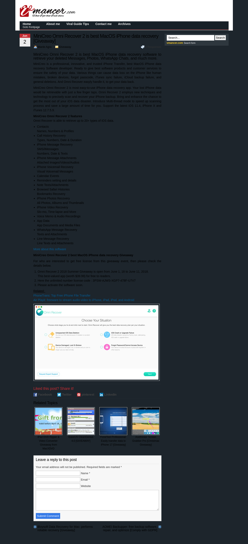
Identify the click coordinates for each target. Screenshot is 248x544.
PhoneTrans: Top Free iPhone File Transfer (62, 295)
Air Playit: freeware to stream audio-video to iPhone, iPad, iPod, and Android (83, 300)
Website (86, 486)
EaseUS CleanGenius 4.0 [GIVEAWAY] (81, 424)
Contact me (103, 24)
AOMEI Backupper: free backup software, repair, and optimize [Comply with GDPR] (129, 530)
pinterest (88, 394)
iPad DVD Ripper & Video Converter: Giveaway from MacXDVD (48, 428)
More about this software (49, 249)
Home (31, 25)
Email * (85, 479)
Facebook (45, 394)
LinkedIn (110, 394)
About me (53, 24)
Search (220, 37)
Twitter (67, 394)
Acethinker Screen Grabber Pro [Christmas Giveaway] (146, 426)
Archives (124, 24)
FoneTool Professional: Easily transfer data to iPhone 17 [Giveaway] (113, 426)
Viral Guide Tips (77, 24)
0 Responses (153, 46)
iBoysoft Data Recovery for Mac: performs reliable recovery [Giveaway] (65, 530)
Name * (85, 473)
